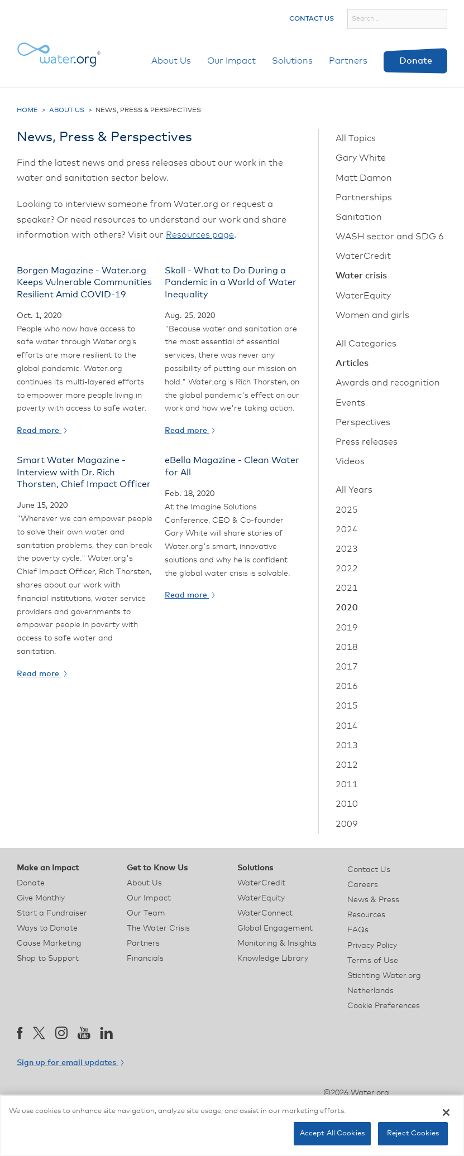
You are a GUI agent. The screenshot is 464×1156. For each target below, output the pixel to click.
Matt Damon (364, 178)
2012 (347, 764)
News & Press (373, 900)
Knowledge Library (272, 958)
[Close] (446, 1112)
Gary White (361, 157)
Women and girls (372, 315)
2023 (347, 549)
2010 (347, 803)
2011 (347, 784)
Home (27, 110)
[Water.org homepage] (59, 54)
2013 (347, 745)
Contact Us (311, 19)
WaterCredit (363, 256)
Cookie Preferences (383, 1006)
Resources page (200, 234)
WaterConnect (265, 913)
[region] (232, 1125)
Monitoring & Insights (277, 943)
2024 (347, 529)
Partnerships (364, 197)
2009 (347, 824)
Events (350, 402)
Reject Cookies (413, 1133)
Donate (415, 60)
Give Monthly (41, 898)
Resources (366, 915)
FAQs (358, 930)
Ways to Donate (47, 928)
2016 (347, 686)
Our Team (146, 913)
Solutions (292, 60)
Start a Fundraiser (52, 913)
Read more (41, 431)
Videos (350, 461)
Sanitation (359, 217)
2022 (347, 568)
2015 (347, 705)
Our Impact (231, 60)
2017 (347, 666)
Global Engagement (275, 928)
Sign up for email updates (70, 1063)
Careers (362, 885)
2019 (347, 627)
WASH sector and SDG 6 (390, 236)
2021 (347, 588)
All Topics (356, 138)
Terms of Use (372, 961)
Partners (348, 60)
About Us (171, 60)
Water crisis (361, 275)
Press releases (367, 441)
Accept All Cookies (332, 1133)
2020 (347, 607)
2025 (347, 509)
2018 (347, 647)
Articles (352, 363)
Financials (145, 958)
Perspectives (363, 422)
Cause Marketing (49, 943)
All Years (354, 489)
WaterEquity (363, 295)
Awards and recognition (388, 382)
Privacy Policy (372, 946)
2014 (347, 725)
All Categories (366, 343)
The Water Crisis (158, 928)
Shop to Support (48, 958)
